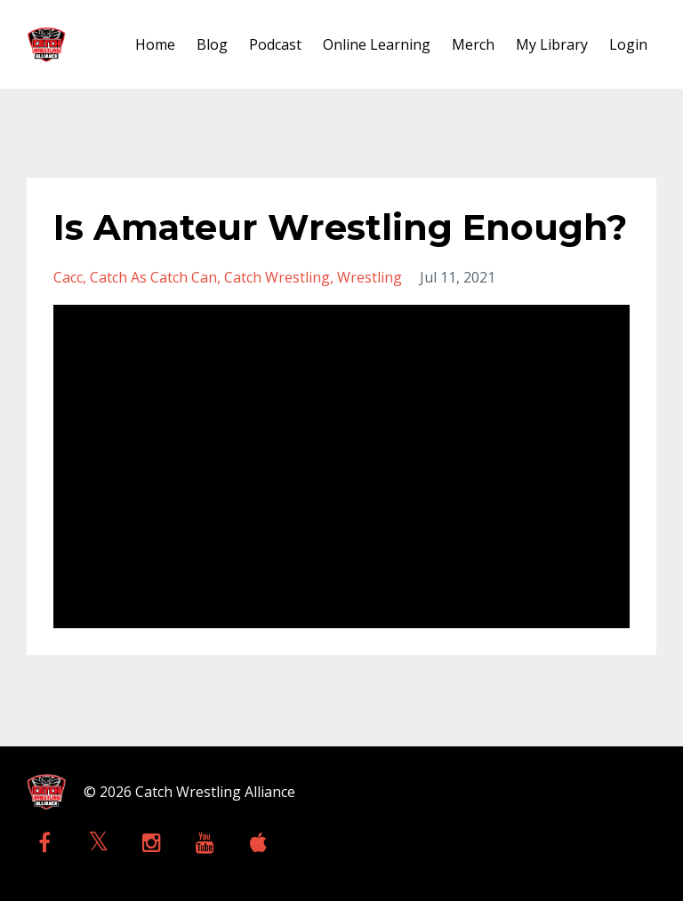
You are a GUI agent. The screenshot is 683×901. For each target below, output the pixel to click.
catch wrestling (277, 277)
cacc (68, 277)
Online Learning (376, 44)
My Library (552, 44)
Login (628, 44)
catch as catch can (153, 277)
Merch (473, 44)
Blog (212, 44)
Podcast (275, 44)
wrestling (369, 277)
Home (155, 44)
